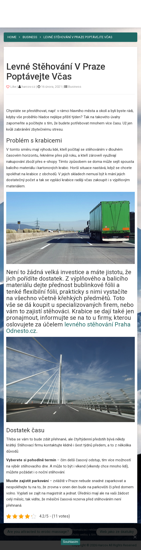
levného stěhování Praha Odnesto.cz (68, 327)
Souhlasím (70, 542)
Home (11, 37)
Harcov (15, 5)
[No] (134, 536)
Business (30, 37)
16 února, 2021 (51, 86)
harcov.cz (29, 86)
